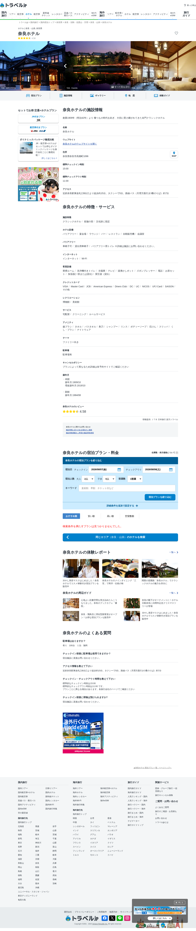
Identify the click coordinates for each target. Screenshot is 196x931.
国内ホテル (50, 792)
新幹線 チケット (46, 14)
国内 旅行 (4, 14)
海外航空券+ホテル (108, 788)
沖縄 (37, 887)
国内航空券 (23, 796)
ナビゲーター (133, 821)
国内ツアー (23, 788)
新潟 (37, 847)
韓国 (75, 818)
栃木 (37, 834)
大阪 (55, 859)
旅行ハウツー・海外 (136, 809)
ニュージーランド (115, 851)
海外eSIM (104, 800)
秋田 (20, 830)
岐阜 (55, 855)
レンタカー (57, 14)
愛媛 (37, 875)
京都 (37, 859)
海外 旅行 (102, 14)
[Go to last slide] (65, 66)
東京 (20, 843)
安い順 (91, 516)
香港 (109, 818)
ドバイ (110, 855)
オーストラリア (97, 851)
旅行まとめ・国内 (135, 813)
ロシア (110, 847)
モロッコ (94, 855)
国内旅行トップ (25, 822)
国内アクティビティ (27, 805)
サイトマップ (126, 912)
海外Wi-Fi (77, 800)
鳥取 (37, 867)
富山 (55, 847)
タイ (92, 822)
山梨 (55, 843)
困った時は (190, 5)
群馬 (20, 838)
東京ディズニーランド (28, 896)
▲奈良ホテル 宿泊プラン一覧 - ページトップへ (152, 768)
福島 (20, 834)
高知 (55, 875)
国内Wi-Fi (49, 805)
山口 (37, 871)
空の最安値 (23, 813)
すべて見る (120, 87)
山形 (55, 830)
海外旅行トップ (80, 814)
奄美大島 (22, 900)
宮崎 (55, 883)
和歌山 (21, 863)
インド (76, 830)
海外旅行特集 (79, 805)
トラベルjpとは (161, 822)
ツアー (12, 14)
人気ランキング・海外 (137, 800)
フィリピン (95, 826)
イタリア (94, 843)
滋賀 (20, 859)
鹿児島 (21, 887)
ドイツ (110, 843)
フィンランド (79, 851)
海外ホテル (78, 792)
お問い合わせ (161, 818)
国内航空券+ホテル (26, 792)
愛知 (20, 855)
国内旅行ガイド (134, 788)
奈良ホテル (29, 33)
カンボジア (112, 830)
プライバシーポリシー (84, 912)
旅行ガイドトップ (135, 825)
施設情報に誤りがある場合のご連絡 (79, 430)
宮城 (37, 830)
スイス (93, 847)
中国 (75, 822)
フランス (77, 843)
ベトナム (111, 822)
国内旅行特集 (51, 809)
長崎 (55, 879)
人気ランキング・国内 (137, 796)
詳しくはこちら (160, 918)
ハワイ (76, 834)
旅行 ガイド (186, 14)
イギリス (111, 838)
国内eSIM (22, 809)
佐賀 (37, 879)
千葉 (55, 838)
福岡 (20, 879)
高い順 (110, 516)
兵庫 (55, 863)
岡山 (20, 867)
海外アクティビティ (109, 796)
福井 (37, 851)
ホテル (28, 14)
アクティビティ (81, 14)
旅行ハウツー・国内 (136, 805)
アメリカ (77, 838)
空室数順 (129, 516)
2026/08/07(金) (98, 469)
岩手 (55, 826)
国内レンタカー (52, 800)
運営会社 (68, 912)
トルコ (76, 855)
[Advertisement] (136, 733)
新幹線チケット (52, 796)
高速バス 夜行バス (68, 14)
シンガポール (79, 826)
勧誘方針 (113, 912)
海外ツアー (78, 788)
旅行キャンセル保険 (164, 795)
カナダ (93, 838)
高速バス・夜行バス (27, 800)
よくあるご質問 (162, 807)
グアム (93, 834)
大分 (20, 883)
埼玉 (37, 838)
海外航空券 (105, 792)
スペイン (77, 847)
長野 (20, 847)
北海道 (21, 826)
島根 (20, 871)
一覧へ (173, 552)
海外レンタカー (80, 796)
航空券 (20, 14)
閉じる (180, 902)
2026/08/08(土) (152, 469)
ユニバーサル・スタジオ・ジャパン (33, 892)
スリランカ (95, 830)
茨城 (55, 834)
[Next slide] (131, 66)
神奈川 (38, 843)
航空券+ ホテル (119, 14)
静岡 (55, 851)
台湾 (92, 818)
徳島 (20, 875)
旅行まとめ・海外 (135, 817)
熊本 (37, 883)
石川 (20, 851)
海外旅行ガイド (134, 792)
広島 (55, 867)
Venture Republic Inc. (100, 924)
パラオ (110, 834)
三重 (37, 855)
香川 (55, 871)
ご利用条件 (102, 912)
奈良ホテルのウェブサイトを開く (80, 143)
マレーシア (112, 826)
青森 (37, 826)
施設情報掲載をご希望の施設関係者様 (80, 433)
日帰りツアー (51, 788)
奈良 (37, 863)
